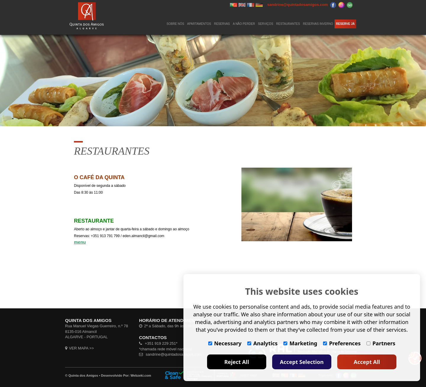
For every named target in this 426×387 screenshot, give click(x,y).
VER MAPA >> (79, 348)
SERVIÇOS (265, 23)
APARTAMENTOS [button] (199, 23)
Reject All (236, 361)
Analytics (262, 343)
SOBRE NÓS (175, 23)
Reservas (222, 23)
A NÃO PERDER (244, 23)
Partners (381, 343)
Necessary (225, 343)
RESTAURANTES (288, 23)
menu (80, 241)
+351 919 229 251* (158, 343)
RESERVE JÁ (345, 23)
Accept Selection (302, 361)
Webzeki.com (140, 375)
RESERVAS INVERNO (318, 23)
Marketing (300, 343)
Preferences (342, 343)
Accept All (367, 361)
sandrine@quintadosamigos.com (170, 354)
